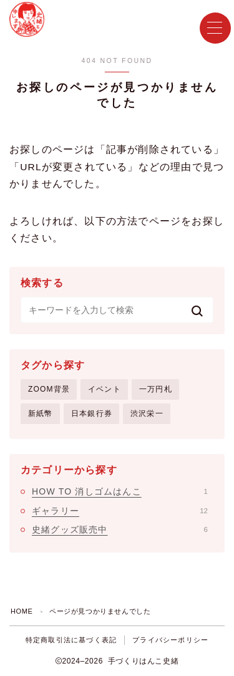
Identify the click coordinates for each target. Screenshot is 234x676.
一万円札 (155, 389)
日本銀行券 (91, 413)
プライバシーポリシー (170, 640)
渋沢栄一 (146, 413)
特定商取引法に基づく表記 (71, 640)
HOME (21, 611)
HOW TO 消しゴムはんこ (120, 491)
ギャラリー (120, 511)
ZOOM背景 (49, 389)
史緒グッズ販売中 (120, 529)
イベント (104, 389)
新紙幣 (40, 413)
